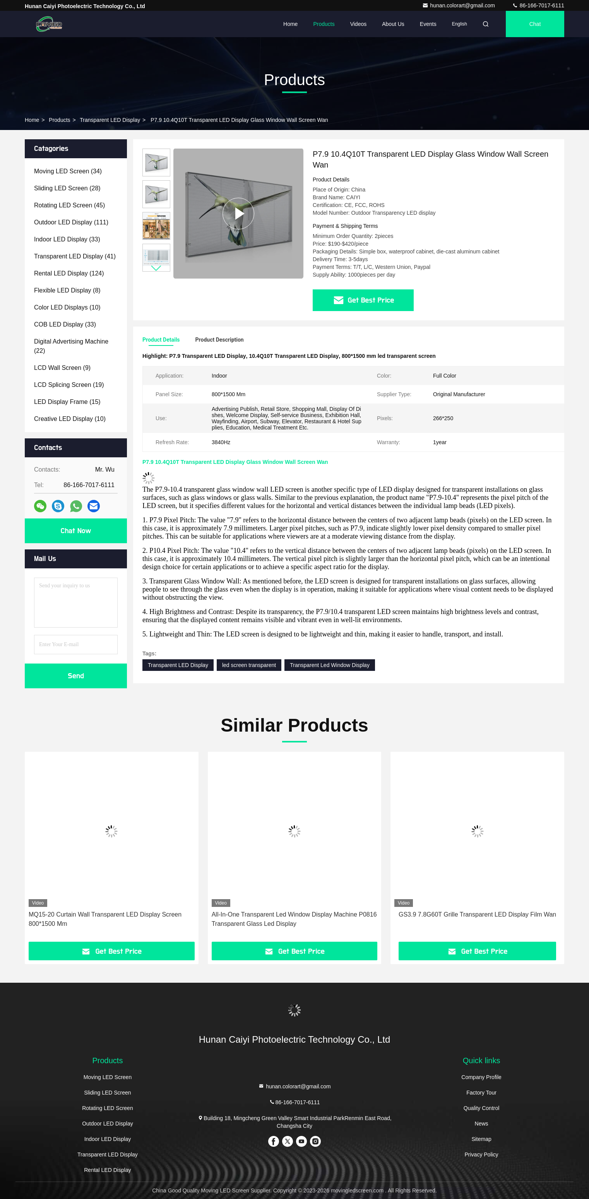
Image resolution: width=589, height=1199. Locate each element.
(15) (67, 402)
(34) (68, 171)
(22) (71, 346)
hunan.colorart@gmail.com (459, 5)
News (481, 1123)
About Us (393, 24)
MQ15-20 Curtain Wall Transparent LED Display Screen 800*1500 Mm (105, 919)
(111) (71, 222)
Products (323, 24)
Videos (358, 24)
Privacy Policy (481, 1154)
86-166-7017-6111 (538, 5)
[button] (156, 268)
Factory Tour (481, 1093)
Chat (535, 24)
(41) (75, 256)
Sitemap (481, 1139)
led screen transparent (249, 665)
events (428, 24)
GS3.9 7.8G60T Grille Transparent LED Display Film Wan (477, 914)
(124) (69, 273)
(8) (67, 290)
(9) (62, 367)
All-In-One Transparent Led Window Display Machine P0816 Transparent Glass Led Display (294, 919)
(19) (69, 384)
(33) (67, 239)
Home (290, 24)
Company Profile (481, 1077)
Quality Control (482, 1108)
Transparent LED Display (110, 120)
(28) (67, 188)
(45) (69, 205)
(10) (67, 307)
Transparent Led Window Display (330, 665)
